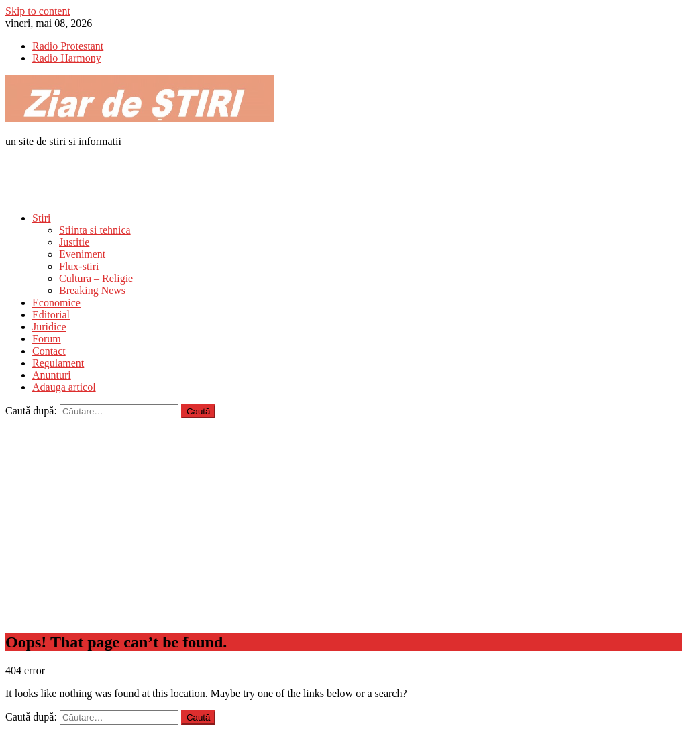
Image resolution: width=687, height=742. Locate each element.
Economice (56, 302)
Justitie (74, 242)
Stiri (41, 218)
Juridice (49, 326)
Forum (46, 338)
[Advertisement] (162, 178)
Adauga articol (64, 387)
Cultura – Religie (96, 278)
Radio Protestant (67, 46)
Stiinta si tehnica (95, 230)
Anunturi (51, 375)
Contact (49, 351)
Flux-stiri (79, 266)
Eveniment (82, 254)
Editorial (51, 314)
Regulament (58, 363)
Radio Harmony (66, 58)
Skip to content (37, 11)
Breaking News (92, 290)
